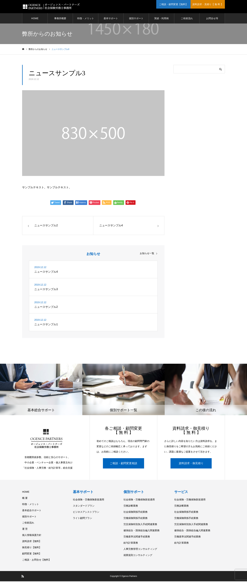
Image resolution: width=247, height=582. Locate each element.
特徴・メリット (85, 18)
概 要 (25, 498)
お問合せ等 (212, 18)
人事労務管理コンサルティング (140, 549)
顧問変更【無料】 (31, 554)
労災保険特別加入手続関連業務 (140, 525)
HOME (34, 18)
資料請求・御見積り (191, 463)
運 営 (25, 529)
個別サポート (136, 18)
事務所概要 (60, 18)
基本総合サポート (31, 511)
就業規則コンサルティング (138, 555)
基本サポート (111, 18)
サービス (181, 492)
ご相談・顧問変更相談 (123, 463)
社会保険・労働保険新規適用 (88, 500)
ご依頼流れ (187, 18)
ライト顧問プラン (82, 518)
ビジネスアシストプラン (86, 512)
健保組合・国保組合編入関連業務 (142, 531)
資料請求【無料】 (31, 542)
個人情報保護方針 (31, 535)
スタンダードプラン (84, 506)
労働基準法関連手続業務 (137, 537)
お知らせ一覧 (147, 254)
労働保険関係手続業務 (136, 518)
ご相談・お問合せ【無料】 (36, 560)
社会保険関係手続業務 (136, 512)
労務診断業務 (131, 506)
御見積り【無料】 (31, 548)
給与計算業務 (131, 543)
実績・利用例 (161, 18)
